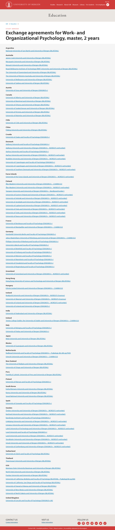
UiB (7, 24)
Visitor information (47, 522)
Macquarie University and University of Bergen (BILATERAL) (28, 61)
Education (57, 15)
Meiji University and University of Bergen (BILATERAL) (26, 338)
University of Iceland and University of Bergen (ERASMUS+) (28, 306)
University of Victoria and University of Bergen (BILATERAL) (28, 112)
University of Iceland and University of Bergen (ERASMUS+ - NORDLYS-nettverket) (36, 302)
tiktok (105, 523)
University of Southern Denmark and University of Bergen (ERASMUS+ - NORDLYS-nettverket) (40, 169)
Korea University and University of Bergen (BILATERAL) (26, 392)
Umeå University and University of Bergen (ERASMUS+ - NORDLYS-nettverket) (35, 443)
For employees (100, 5)
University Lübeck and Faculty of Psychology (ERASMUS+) (27, 245)
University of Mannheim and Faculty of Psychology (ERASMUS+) (29, 259)
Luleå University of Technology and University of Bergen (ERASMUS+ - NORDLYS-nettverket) (40, 428)
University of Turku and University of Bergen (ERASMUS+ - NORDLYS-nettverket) (35, 212)
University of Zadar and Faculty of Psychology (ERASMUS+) (28, 137)
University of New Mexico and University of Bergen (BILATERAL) (29, 490)
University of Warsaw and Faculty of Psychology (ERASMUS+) (28, 382)
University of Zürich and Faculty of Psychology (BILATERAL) (28, 454)
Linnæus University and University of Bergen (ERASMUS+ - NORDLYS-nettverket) (36, 425)
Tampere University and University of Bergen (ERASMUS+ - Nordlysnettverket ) (35, 191)
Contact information (12, 522)
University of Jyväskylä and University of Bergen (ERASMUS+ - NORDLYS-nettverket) (37, 202)
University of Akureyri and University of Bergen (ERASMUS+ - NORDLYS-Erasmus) (36, 299)
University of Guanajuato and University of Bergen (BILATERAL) (29, 346)
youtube (88, 523)
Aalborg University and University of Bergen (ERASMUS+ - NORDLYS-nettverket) (35, 148)
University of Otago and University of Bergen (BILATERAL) (27, 367)
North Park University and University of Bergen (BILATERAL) (28, 472)
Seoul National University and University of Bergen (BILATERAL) (29, 396)
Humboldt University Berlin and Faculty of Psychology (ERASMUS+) (31, 234)
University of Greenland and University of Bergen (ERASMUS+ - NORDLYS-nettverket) (37, 274)
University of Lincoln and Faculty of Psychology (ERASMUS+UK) (29, 500)
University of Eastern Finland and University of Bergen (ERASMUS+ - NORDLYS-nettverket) (39, 194)
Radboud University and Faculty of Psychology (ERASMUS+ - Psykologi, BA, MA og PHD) (38, 353)
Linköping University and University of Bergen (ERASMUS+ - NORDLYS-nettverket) (36, 421)
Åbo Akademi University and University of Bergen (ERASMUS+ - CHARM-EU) (34, 184)
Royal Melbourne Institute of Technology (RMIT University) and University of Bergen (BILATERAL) (41, 69)
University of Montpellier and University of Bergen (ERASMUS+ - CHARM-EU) (34, 227)
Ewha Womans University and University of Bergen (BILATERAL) (29, 389)
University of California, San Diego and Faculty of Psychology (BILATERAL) (33, 482)
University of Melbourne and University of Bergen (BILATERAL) (29, 79)
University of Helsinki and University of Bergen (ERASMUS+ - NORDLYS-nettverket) (36, 198)
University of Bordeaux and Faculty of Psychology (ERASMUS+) (29, 223)
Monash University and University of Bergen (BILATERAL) (27, 65)
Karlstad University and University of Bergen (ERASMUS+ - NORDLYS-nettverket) (35, 414)
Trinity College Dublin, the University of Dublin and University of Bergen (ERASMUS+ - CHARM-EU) (42, 320)
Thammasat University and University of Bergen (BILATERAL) (28, 461)
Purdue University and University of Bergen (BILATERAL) (26, 475)
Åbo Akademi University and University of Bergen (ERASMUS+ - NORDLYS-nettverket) (37, 187)
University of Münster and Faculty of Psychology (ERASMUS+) (29, 256)
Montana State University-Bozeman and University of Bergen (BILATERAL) (33, 468)
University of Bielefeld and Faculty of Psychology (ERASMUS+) (29, 248)
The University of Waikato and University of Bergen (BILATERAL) (29, 364)
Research (60, 5)
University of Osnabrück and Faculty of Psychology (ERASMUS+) (29, 263)
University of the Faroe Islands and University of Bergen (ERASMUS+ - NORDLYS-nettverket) (40, 176)
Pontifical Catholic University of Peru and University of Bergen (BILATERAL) (33, 374)
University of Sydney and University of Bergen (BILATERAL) (27, 83)
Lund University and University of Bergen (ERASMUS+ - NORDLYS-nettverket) (34, 436)
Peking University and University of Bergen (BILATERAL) (26, 130)
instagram (84, 523)
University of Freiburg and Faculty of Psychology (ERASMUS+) (29, 252)
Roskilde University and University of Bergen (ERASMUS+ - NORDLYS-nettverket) (36, 159)
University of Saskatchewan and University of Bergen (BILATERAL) (30, 108)
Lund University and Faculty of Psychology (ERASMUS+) (26, 432)
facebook (80, 523)
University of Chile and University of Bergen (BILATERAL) (27, 123)
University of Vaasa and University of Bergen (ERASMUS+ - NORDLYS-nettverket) (35, 216)
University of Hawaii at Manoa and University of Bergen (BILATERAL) (31, 486)
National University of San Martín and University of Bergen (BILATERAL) (32, 51)
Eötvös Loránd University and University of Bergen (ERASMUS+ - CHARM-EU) (34, 288)
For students (90, 5)
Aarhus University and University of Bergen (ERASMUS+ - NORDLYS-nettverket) (35, 155)
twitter (101, 523)
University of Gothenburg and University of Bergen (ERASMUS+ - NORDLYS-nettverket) (38, 446)
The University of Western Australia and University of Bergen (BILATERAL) (33, 76)
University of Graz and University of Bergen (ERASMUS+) (27, 90)
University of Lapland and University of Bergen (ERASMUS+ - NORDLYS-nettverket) (36, 205)
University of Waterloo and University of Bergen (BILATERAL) (28, 115)
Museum (75, 5)
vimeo (92, 523)
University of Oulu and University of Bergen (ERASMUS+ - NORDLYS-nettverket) (35, 209)
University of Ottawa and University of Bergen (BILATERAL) (27, 105)
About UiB (67, 5)
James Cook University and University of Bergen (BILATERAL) (28, 58)
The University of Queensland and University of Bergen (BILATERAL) (31, 72)
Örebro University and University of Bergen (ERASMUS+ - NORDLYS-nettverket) (35, 410)
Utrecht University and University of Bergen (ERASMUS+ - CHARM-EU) (32, 356)
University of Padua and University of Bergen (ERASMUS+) (27, 331)
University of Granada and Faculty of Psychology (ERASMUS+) (29, 403)
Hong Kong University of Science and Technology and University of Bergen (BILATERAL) (38, 281)
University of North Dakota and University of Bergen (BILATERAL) (30, 493)
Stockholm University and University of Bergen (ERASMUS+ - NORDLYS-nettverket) (36, 439)
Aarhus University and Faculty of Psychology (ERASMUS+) (27, 151)
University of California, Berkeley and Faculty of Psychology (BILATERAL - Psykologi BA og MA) (40, 479)
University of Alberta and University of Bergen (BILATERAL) (27, 97)
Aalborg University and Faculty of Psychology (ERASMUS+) (27, 144)
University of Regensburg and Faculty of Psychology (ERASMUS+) (30, 266)
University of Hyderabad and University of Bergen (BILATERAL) (29, 313)
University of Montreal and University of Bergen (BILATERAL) (28, 101)
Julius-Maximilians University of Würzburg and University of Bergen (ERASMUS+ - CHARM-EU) (41, 238)
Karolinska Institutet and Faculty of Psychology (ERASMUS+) (28, 418)
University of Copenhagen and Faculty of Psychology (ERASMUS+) (30, 162)
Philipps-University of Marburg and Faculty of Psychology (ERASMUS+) (32, 241)
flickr (97, 523)
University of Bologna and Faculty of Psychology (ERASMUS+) (29, 328)
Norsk (107, 2)
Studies (52, 5)
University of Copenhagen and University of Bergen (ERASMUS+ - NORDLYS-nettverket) (38, 166)
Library (82, 5)
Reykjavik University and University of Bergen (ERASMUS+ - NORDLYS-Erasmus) (35, 295)
